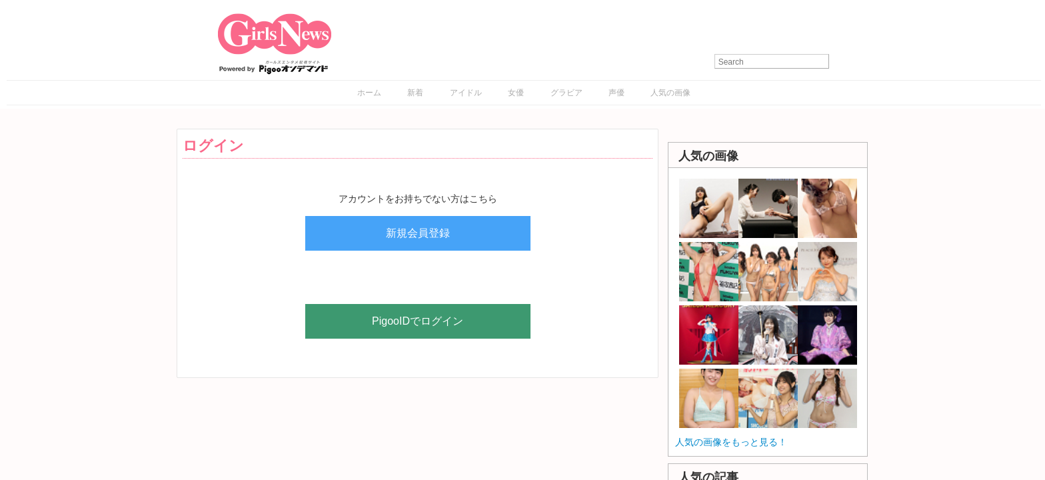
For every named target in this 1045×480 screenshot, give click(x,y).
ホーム (369, 92)
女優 (516, 92)
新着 (415, 92)
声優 (616, 92)
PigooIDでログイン (417, 321)
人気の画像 (670, 92)
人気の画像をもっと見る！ (731, 442)
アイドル (466, 92)
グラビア (566, 92)
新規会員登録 (418, 233)
